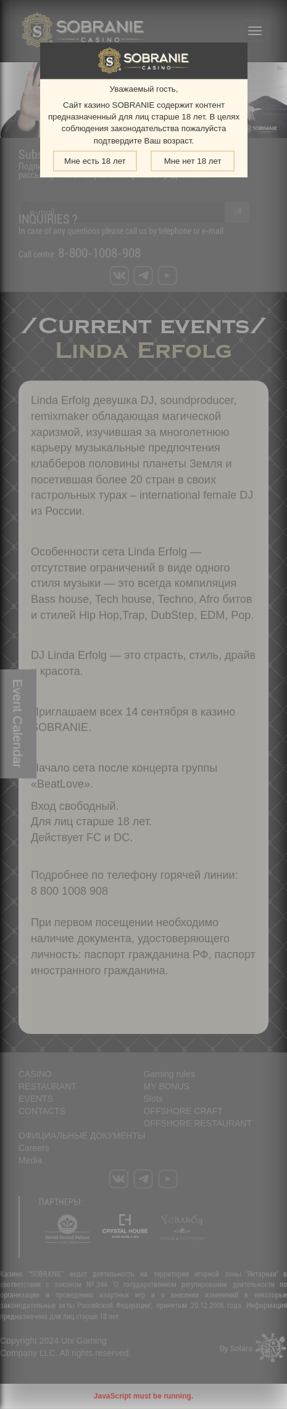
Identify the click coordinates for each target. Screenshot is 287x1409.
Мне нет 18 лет (192, 161)
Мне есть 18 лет (95, 161)
